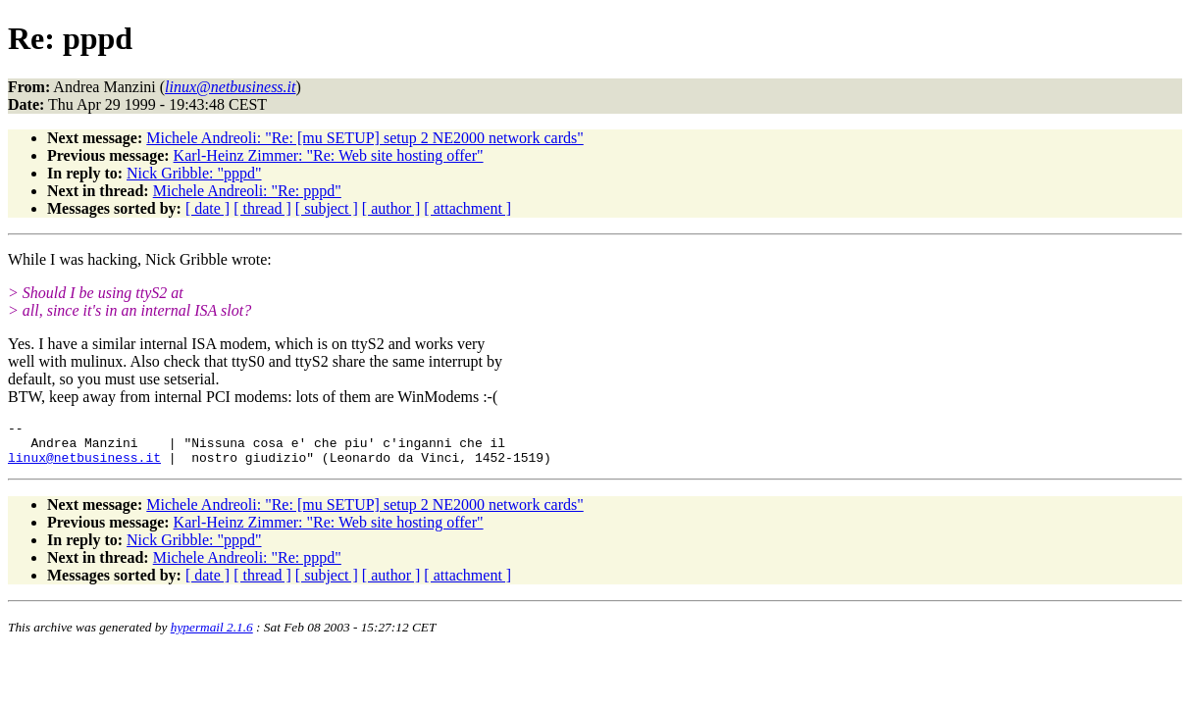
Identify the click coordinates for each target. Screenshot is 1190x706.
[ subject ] (326, 208)
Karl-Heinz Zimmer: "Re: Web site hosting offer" (329, 155)
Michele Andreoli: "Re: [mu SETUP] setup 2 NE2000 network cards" (364, 137)
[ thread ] (262, 208)
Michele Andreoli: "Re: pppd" (247, 190)
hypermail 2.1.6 (212, 636)
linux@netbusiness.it (84, 466)
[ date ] (207, 208)
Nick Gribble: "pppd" (194, 173)
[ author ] (391, 208)
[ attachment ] (467, 208)
